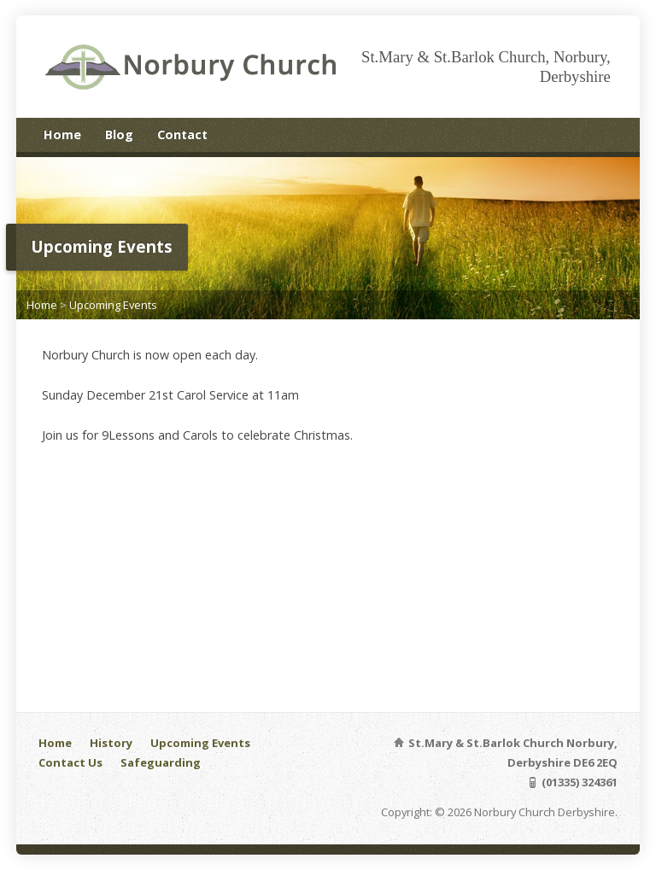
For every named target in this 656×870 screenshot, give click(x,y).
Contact (182, 134)
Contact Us (70, 762)
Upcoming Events (113, 304)
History (111, 742)
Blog (119, 134)
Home (62, 134)
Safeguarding (160, 762)
